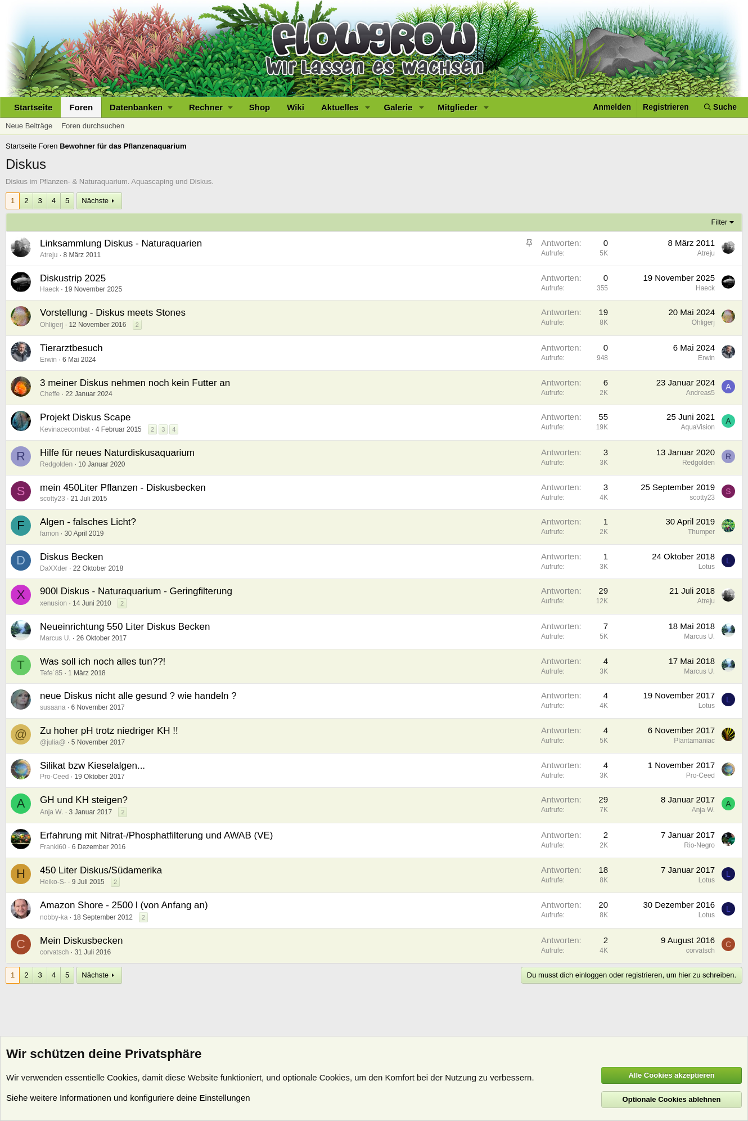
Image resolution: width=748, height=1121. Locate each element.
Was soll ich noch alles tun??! (102, 661)
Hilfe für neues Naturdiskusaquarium (117, 452)
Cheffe (50, 394)
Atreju (48, 255)
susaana (52, 707)
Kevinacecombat (65, 429)
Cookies (122, 1077)
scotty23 (52, 499)
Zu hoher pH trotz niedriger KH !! (109, 730)
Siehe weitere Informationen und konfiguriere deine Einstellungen (128, 1097)
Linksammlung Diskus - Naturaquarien (121, 243)
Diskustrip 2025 (73, 278)
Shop (260, 107)
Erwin (48, 360)
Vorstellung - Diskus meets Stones (113, 312)
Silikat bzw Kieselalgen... (92, 765)
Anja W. (51, 812)
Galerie (398, 107)
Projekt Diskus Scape (85, 417)
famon (49, 533)
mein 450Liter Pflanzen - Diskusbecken (123, 487)
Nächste (95, 200)
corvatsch (54, 952)
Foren (81, 107)
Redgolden (56, 464)
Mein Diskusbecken (81, 940)
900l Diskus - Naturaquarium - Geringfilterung (136, 591)
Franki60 (53, 847)
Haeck (49, 289)
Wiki (295, 107)
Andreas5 (700, 393)
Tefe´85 (51, 673)
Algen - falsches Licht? (88, 522)
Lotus (707, 567)
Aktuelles (340, 107)
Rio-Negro (699, 845)
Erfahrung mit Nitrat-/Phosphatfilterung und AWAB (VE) (156, 835)
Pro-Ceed (54, 777)
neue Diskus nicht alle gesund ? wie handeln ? (138, 695)
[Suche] (720, 107)
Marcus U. (55, 638)
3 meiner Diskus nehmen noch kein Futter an (135, 383)
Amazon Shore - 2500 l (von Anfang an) (124, 905)
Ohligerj (51, 325)
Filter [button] (719, 222)
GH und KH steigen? (84, 800)
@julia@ (53, 742)
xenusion (53, 603)
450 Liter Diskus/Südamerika (101, 870)
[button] (141, 107)
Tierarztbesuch (71, 348)
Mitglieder (457, 107)
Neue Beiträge (29, 126)
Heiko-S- (53, 882)
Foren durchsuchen (92, 126)
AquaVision (698, 427)
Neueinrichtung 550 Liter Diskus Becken (125, 626)
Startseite (33, 107)
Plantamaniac (694, 741)
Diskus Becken (71, 556)
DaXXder (53, 568)
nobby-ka (53, 917)
